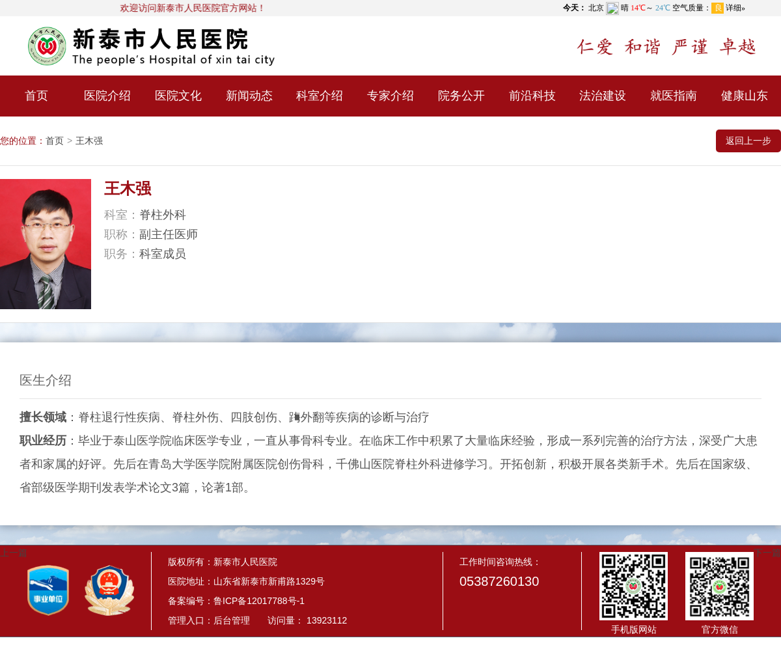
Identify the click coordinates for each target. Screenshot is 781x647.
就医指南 (673, 95)
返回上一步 (748, 140)
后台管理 (231, 620)
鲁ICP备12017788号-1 (259, 601)
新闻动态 (249, 95)
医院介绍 (107, 95)
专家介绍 (390, 95)
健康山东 (744, 95)
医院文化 (178, 95)
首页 (36, 95)
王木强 (89, 140)
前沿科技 (532, 95)
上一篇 (13, 552)
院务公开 (461, 95)
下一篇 (767, 552)
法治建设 (602, 95)
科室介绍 (319, 95)
